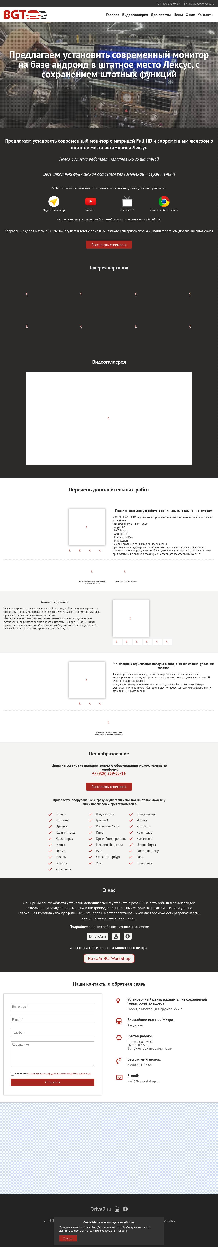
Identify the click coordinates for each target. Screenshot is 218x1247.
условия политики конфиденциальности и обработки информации (59, 1073)
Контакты (205, 14)
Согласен (68, 1238)
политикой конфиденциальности (108, 1230)
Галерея (112, 14)
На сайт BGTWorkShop (109, 958)
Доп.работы (161, 14)
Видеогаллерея (135, 14)
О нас (190, 14)
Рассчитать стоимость (109, 244)
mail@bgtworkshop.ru (199, 3)
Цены (178, 14)
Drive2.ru (97, 936)
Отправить (52, 1082)
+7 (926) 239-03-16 (109, 773)
